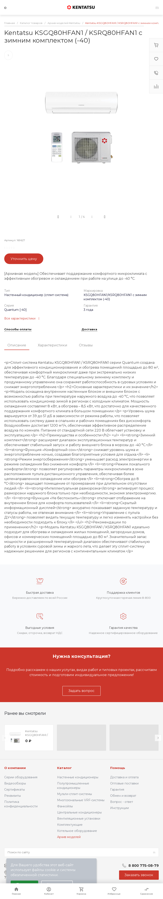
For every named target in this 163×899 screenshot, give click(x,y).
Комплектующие (70, 825)
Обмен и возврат (123, 796)
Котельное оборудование (77, 831)
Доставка (89, 329)
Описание (16, 345)
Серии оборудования (20, 777)
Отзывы (86, 345)
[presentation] (4, 737)
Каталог (64, 768)
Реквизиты (12, 796)
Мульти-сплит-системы (74, 794)
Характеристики (52, 345)
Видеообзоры (15, 783)
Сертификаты (14, 789)
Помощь (117, 768)
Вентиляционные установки (78, 818)
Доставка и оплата (124, 777)
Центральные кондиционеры (79, 812)
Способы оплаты (17, 329)
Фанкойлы (65, 806)
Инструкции (119, 808)
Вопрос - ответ (121, 802)
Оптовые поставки (124, 783)
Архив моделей (69, 837)
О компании (15, 768)
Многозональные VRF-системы (80, 800)
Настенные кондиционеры (77, 777)
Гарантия (117, 789)
